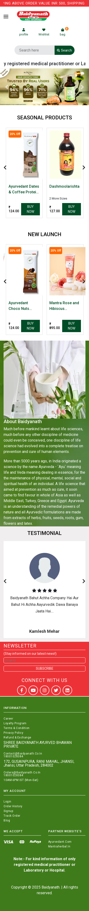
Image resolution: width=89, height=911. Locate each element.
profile (23, 32)
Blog (7, 820)
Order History (13, 806)
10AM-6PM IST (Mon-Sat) (21, 780)
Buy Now (30, 209)
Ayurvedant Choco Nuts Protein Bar (19, 306)
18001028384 (13, 756)
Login (7, 801)
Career (8, 718)
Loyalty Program (15, 723)
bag (64, 32)
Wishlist (43, 32)
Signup (8, 811)
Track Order (12, 815)
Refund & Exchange (17, 737)
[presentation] (5, 167)
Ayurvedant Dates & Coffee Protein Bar (24, 189)
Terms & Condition (17, 728)
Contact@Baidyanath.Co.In (23, 753)
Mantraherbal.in (59, 846)
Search (64, 50)
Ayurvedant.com (60, 841)
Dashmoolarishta (64, 186)
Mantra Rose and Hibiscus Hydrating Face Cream (64, 306)
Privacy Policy (13, 732)
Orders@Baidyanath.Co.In (22, 772)
